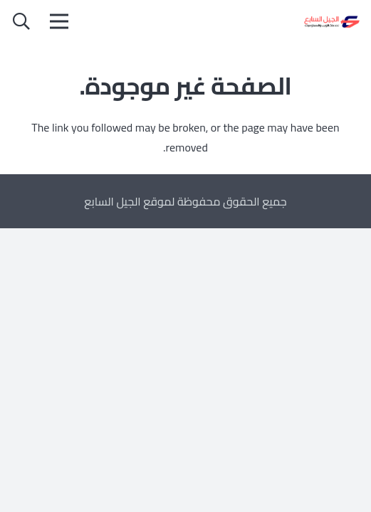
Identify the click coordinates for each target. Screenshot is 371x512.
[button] (22, 21)
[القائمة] (59, 21)
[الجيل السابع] (331, 21)
